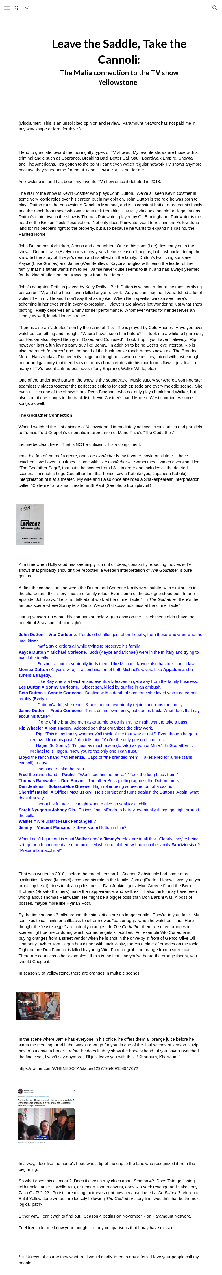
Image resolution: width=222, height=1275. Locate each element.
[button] (7, 8)
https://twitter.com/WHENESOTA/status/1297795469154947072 (78, 1068)
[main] (119, 59)
